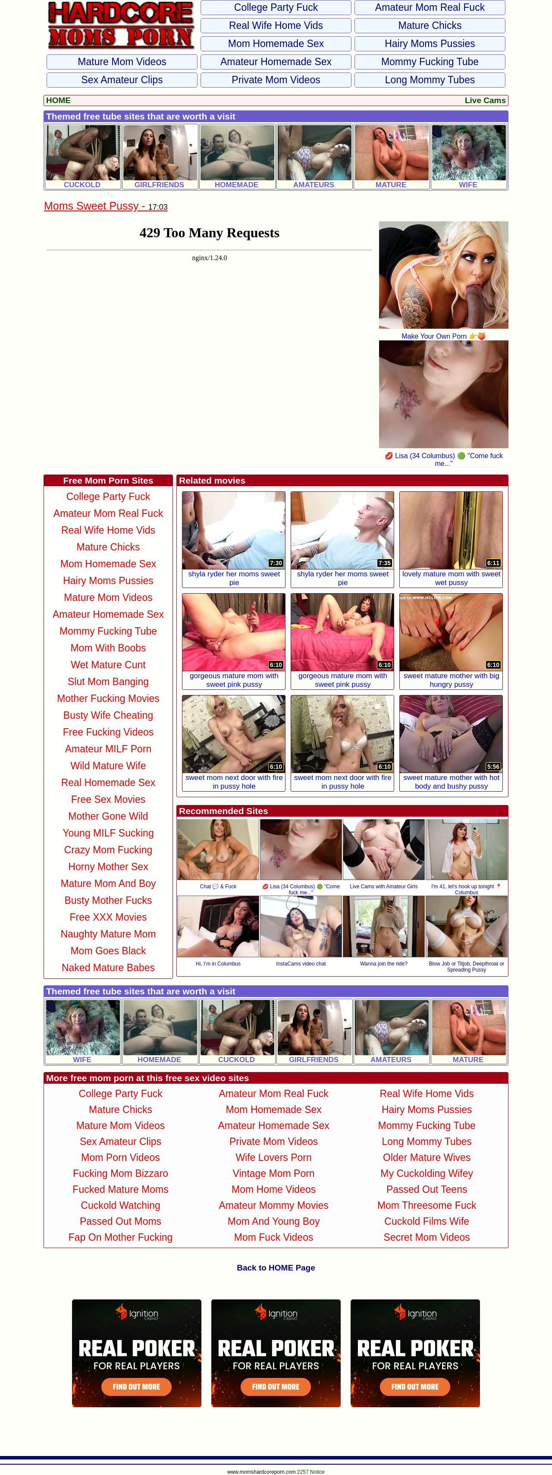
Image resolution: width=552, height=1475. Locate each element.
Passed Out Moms (120, 1221)
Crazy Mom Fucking (108, 849)
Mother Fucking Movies (108, 698)
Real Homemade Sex (108, 782)
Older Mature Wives (426, 1157)
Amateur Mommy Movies (273, 1205)
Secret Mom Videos (427, 1237)
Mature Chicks (430, 25)
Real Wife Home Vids (276, 25)
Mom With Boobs (108, 648)
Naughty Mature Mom (108, 934)
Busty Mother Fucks (108, 900)
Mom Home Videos (274, 1189)
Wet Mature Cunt (108, 664)
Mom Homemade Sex (276, 43)
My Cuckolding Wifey (426, 1173)
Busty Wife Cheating (108, 715)
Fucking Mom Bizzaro (120, 1173)
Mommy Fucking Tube (430, 61)
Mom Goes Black (108, 950)
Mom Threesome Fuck (427, 1205)
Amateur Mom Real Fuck (430, 7)
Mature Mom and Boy (108, 883)
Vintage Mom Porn (274, 1173)
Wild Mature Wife (108, 765)
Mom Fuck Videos (274, 1237)
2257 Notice (311, 1472)
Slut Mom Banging (108, 681)
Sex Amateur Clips (122, 79)
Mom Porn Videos (120, 1157)
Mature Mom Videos (122, 61)
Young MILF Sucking (108, 833)
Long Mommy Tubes (430, 79)
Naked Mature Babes (108, 967)
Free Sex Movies (108, 799)
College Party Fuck (276, 7)
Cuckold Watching (120, 1205)
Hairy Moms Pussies (430, 43)
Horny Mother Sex (108, 866)
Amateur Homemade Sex (276, 61)
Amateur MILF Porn (108, 749)
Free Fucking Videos (108, 732)
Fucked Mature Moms (120, 1189)
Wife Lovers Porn (273, 1157)
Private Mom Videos (276, 79)
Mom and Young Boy (274, 1221)
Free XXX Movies (108, 917)
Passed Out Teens (426, 1189)
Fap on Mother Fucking (121, 1237)
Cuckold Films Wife (426, 1221)
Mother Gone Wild (108, 816)
